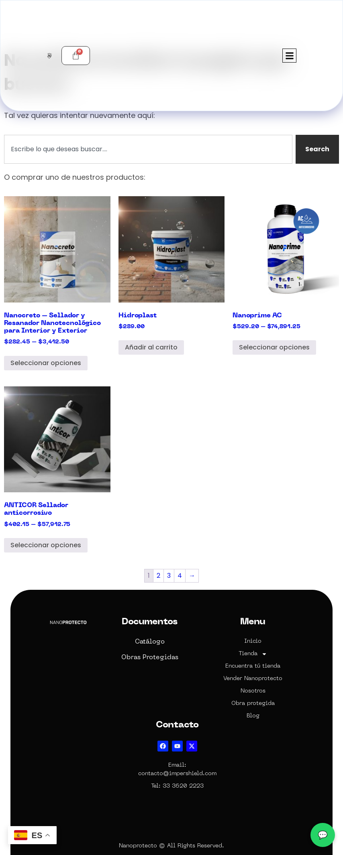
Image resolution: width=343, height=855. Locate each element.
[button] (289, 56)
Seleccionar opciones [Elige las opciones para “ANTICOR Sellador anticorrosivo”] (45, 545)
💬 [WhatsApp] (323, 835)
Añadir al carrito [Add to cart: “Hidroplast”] (151, 347)
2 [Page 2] (158, 575)
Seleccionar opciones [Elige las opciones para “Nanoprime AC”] (274, 347)
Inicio (252, 641)
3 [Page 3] (169, 575)
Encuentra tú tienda (252, 666)
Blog (253, 716)
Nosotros (253, 691)
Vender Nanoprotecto (252, 678)
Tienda (253, 654)
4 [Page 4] (180, 575)
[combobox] (148, 149)
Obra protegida (253, 703)
